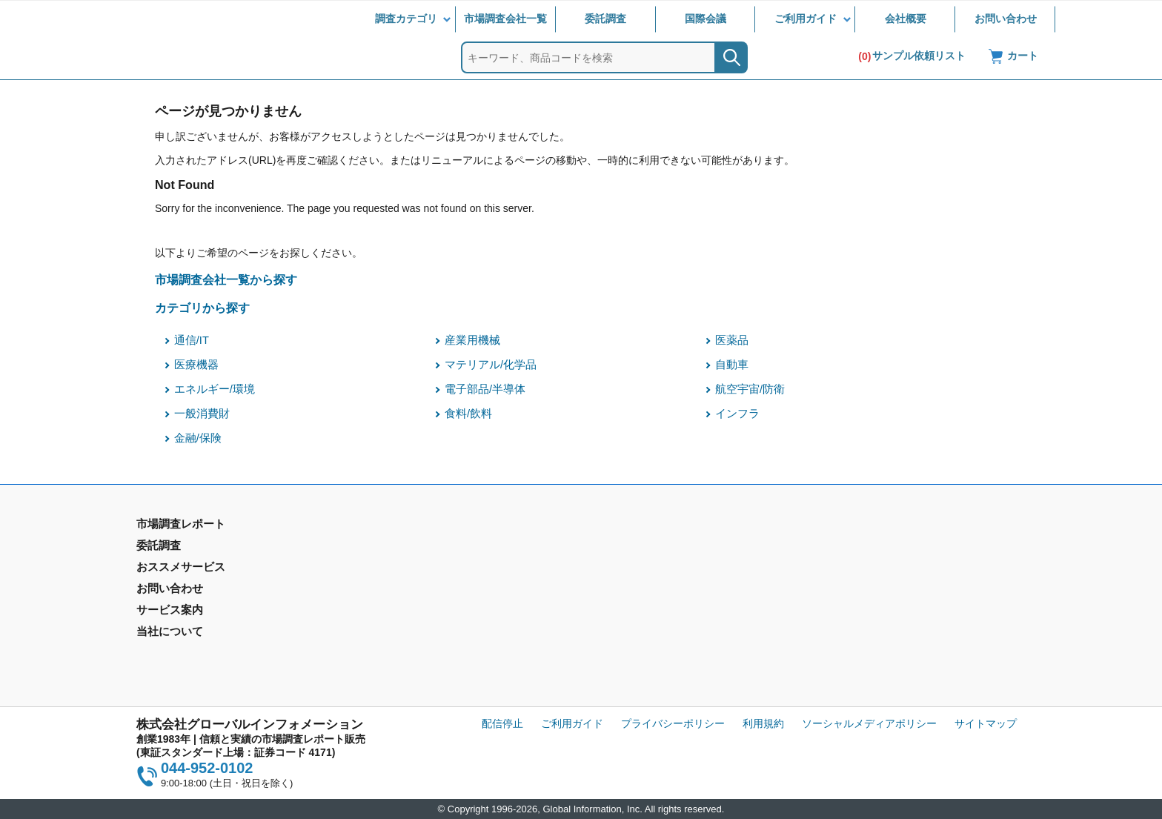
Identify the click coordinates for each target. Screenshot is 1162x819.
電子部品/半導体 (485, 389)
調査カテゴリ (406, 18)
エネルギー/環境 (214, 389)
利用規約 (763, 723)
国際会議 (705, 18)
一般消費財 (202, 414)
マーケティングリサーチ (419, 569)
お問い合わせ (1006, 18)
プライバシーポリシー (673, 723)
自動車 (731, 365)
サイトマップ (985, 723)
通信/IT (191, 340)
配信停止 (502, 723)
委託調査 (605, 18)
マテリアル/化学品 (491, 365)
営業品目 (607, 600)
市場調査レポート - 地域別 (198, 569)
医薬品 (731, 340)
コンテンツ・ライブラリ (643, 643)
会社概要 (905, 18)
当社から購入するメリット (648, 622)
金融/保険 (198, 438)
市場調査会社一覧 (505, 18)
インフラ (737, 414)
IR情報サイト (842, 569)
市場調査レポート (177, 548)
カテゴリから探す (202, 307)
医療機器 (196, 365)
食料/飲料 (468, 414)
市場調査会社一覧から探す (226, 279)
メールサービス (398, 622)
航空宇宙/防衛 (750, 389)
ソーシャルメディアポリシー (869, 723)
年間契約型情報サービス (193, 591)
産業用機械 (472, 340)
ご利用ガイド (805, 18)
